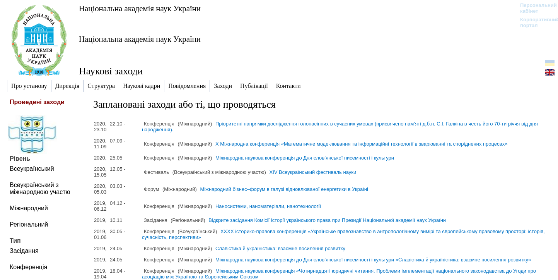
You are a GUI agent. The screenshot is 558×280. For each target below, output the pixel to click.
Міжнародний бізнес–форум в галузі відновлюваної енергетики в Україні (284, 189)
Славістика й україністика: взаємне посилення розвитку (280, 248)
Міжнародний (29, 208)
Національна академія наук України (140, 8)
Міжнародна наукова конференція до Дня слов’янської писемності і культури (304, 158)
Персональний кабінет (534, 8)
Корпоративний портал (534, 22)
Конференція (28, 267)
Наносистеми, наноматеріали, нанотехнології (268, 206)
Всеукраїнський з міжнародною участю (40, 188)
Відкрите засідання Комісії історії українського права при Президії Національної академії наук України (327, 220)
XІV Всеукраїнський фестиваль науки (313, 172)
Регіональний (29, 224)
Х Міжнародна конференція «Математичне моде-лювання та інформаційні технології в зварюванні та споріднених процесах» (361, 144)
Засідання (24, 250)
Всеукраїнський (32, 168)
